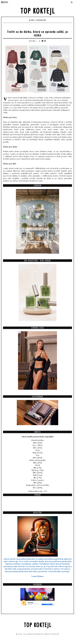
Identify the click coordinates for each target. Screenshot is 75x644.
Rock (37, 450)
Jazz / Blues (37, 445)
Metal (37, 465)
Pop (37, 455)
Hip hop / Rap (37, 470)
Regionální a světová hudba (37, 485)
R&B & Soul (37, 475)
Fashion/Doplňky (41, 20)
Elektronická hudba (37, 460)
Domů (31, 20)
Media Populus (52, 634)
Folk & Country (37, 480)
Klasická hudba (37, 440)
